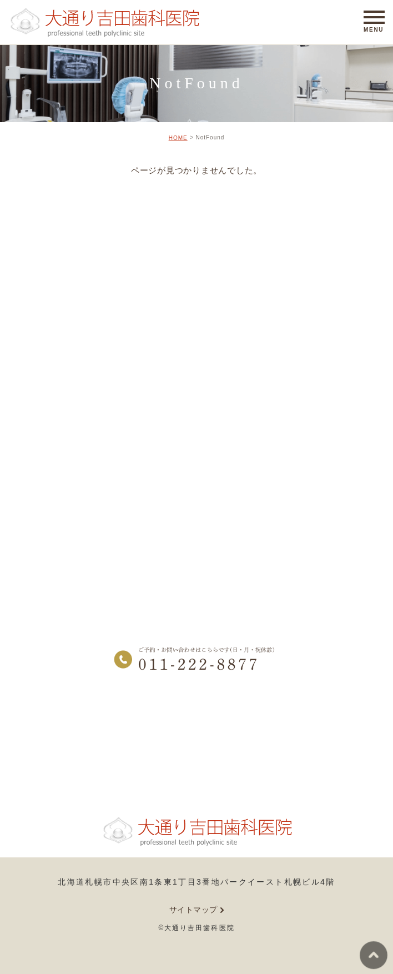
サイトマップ (193, 909)
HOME (178, 138)
